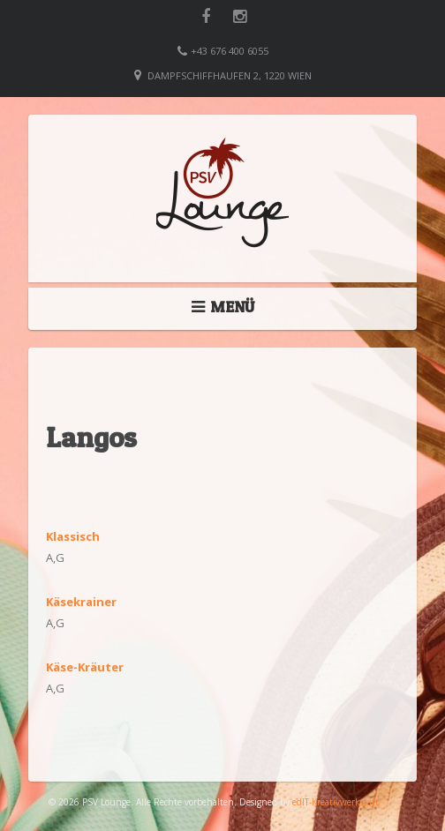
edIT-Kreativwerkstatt (335, 802)
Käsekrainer (81, 602)
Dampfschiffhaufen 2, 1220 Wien (229, 75)
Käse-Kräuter (85, 667)
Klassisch (73, 536)
